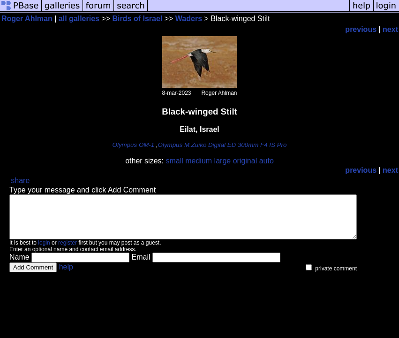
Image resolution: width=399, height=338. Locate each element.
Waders (188, 19)
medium (198, 161)
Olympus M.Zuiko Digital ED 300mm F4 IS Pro (222, 144)
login (44, 251)
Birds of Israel (138, 19)
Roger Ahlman (27, 19)
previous (360, 29)
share (20, 180)
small (174, 161)
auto (266, 161)
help (66, 275)
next (390, 29)
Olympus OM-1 (134, 144)
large (222, 161)
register (67, 251)
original (245, 161)
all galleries (79, 19)
